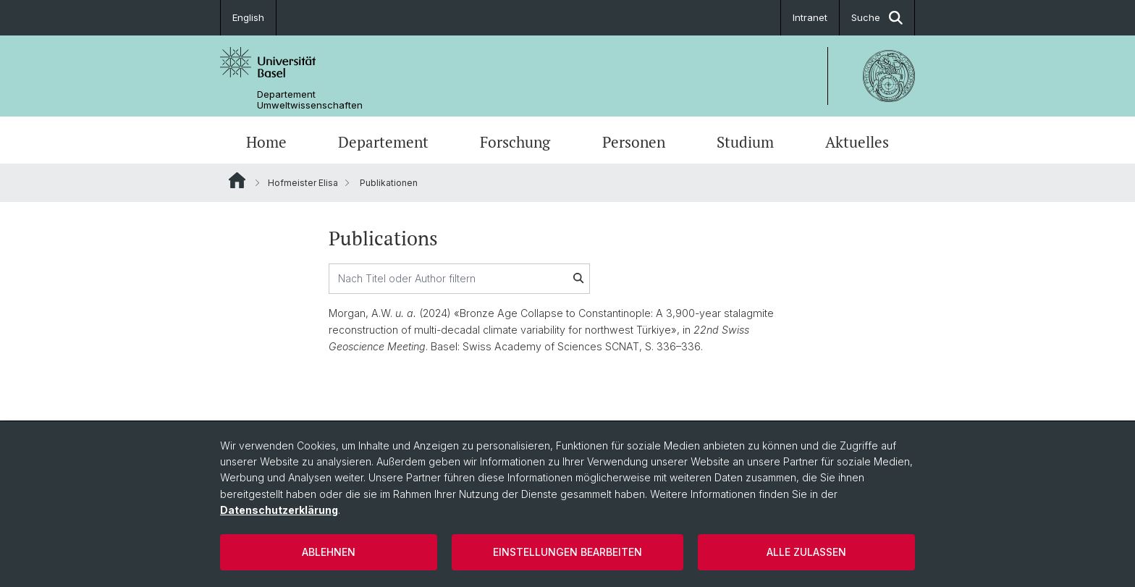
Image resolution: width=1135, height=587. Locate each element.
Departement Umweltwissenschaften (310, 100)
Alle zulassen (806, 552)
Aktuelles (857, 142)
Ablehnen (328, 552)
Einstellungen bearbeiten (567, 552)
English (248, 17)
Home (266, 142)
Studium (745, 142)
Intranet (810, 17)
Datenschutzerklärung (279, 510)
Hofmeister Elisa (303, 182)
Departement (383, 142)
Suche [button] (877, 18)
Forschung (515, 142)
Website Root (237, 180)
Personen (633, 142)
